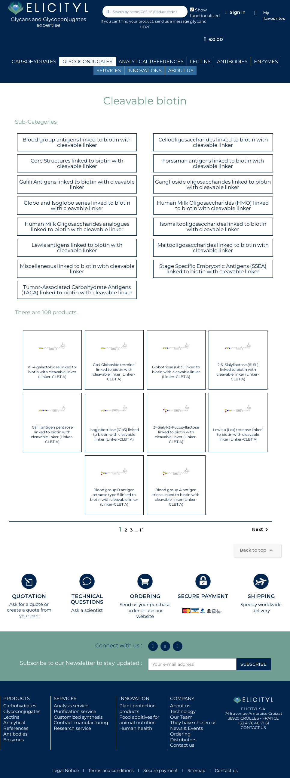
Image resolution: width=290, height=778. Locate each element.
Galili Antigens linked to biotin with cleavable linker (77, 185)
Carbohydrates (19, 705)
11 (141, 530)
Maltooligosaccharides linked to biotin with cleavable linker (213, 248)
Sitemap (196, 770)
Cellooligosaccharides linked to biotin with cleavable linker (213, 142)
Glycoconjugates (21, 711)
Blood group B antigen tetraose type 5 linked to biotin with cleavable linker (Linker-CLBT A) (114, 497)
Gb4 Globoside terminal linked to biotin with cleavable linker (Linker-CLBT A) (114, 371)
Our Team (181, 717)
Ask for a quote (26, 604)
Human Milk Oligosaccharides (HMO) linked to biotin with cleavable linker (213, 206)
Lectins (11, 717)
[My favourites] (255, 13)
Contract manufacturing (81, 722)
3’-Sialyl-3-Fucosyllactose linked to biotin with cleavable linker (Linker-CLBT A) (176, 434)
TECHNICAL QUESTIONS (87, 599)
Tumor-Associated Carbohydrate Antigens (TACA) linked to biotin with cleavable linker (77, 290)
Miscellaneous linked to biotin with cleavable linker (77, 269)
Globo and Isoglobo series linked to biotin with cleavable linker (77, 206)
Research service (72, 728)
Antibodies (15, 734)
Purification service (75, 711)
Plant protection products (137, 708)
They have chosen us (193, 722)
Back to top (257, 550)
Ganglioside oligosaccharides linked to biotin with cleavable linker (213, 185)
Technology (183, 711)
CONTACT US (253, 727)
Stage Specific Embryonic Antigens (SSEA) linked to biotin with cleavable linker (213, 269)
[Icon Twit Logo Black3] (165, 646)
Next (261, 529)
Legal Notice (65, 770)
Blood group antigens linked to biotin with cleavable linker (77, 142)
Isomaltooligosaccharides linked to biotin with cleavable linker (213, 227)
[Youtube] (177, 646)
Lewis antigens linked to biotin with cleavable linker (77, 248)
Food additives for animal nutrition (139, 720)
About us (180, 705)
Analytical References (15, 725)
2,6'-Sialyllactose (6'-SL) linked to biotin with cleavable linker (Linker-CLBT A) (238, 371)
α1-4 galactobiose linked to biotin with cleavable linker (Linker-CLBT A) (52, 372)
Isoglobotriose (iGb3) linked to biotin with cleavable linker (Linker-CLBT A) (114, 434)
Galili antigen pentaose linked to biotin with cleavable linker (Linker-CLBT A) (52, 434)
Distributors (183, 739)
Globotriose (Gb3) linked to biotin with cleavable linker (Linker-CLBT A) (176, 372)
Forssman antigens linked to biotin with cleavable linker (213, 163)
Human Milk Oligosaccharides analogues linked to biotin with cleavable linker (77, 227)
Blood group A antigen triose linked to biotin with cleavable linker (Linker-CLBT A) (176, 497)
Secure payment (160, 770)
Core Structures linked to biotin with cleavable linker (77, 163)
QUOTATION (29, 596)
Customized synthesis (78, 717)
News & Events (186, 728)
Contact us (182, 745)
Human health (135, 728)
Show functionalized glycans (205, 15)
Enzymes (13, 739)
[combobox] (145, 11)
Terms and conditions (111, 770)
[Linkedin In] (153, 646)
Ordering (180, 734)
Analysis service (71, 705)
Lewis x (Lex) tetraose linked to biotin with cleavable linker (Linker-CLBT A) (238, 434)
